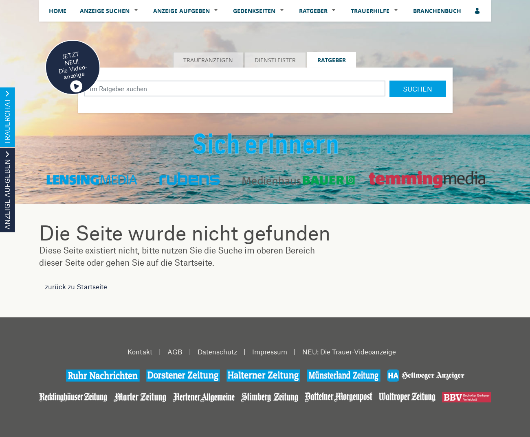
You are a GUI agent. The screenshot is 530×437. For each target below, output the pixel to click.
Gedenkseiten (254, 11)
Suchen (417, 89)
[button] (138, 11)
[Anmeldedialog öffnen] (477, 10)
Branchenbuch (437, 11)
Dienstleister (275, 60)
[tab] (208, 60)
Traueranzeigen (208, 60)
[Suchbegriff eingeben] (234, 88)
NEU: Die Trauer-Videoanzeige (349, 351)
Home (57, 11)
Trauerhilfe (370, 11)
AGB (175, 351)
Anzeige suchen (105, 11)
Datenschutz (217, 351)
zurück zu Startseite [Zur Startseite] (76, 286)
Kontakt (140, 351)
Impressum (269, 351)
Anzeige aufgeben (181, 11)
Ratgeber (313, 11)
